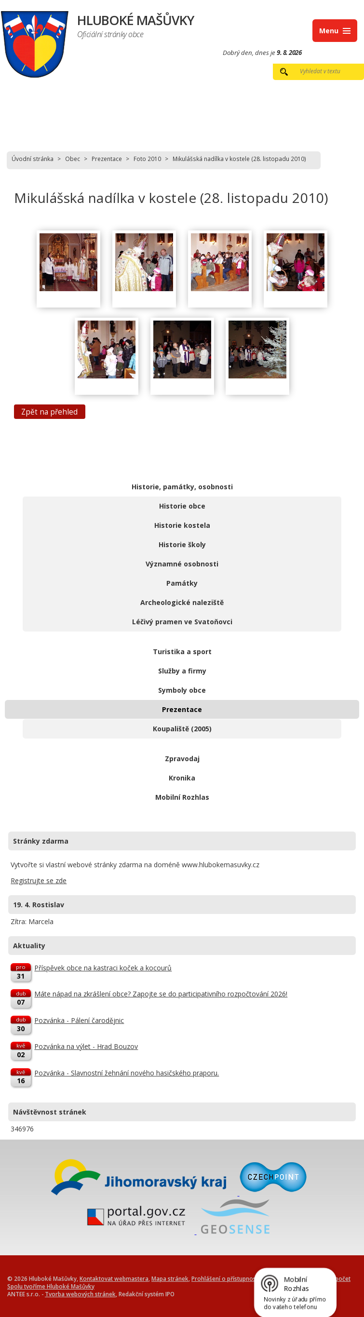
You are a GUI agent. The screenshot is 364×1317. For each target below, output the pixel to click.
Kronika (182, 777)
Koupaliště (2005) (182, 728)
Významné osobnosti (182, 563)
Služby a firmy (182, 670)
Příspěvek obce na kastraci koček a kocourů (103, 967)
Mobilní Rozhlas (182, 797)
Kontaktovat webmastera (114, 1278)
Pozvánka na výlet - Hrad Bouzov (86, 1046)
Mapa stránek (170, 1278)
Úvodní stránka (33, 158)
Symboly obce (182, 690)
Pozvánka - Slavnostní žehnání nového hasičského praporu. (126, 1072)
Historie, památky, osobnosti (182, 486)
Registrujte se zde (39, 880)
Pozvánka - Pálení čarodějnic (79, 1020)
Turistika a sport (182, 651)
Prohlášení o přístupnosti (225, 1278)
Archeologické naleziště (182, 602)
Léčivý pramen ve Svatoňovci (182, 621)
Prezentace (107, 158)
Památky (182, 583)
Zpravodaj (182, 758)
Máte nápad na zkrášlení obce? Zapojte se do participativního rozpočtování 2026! (160, 993)
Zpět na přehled (49, 411)
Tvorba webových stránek (80, 1294)
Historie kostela (182, 525)
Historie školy (182, 544)
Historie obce (182, 506)
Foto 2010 (147, 158)
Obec (72, 158)
